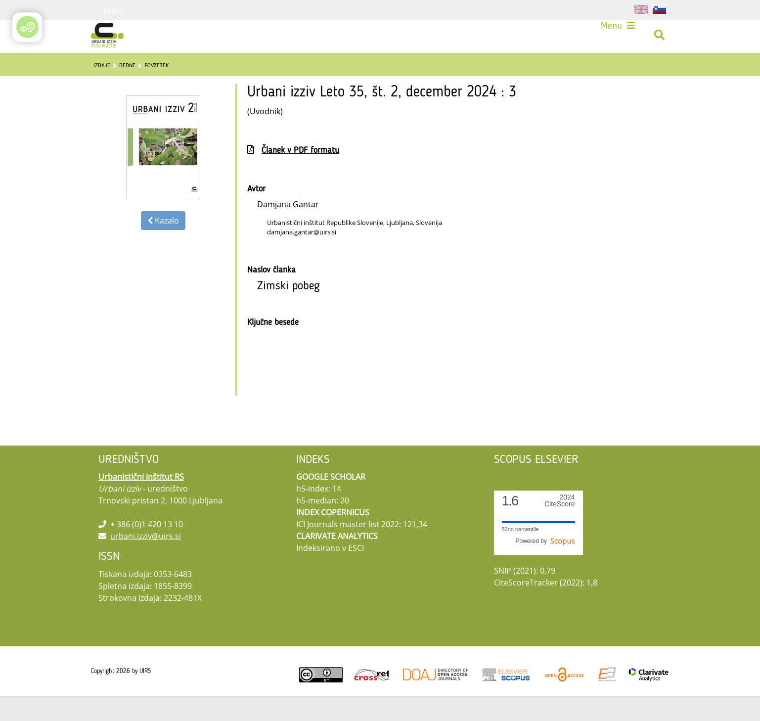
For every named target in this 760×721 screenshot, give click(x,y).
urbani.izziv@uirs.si (145, 560)
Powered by (545, 565)
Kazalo (163, 245)
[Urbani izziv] (111, 38)
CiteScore (559, 525)
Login (113, 10)
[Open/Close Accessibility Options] (27, 27)
